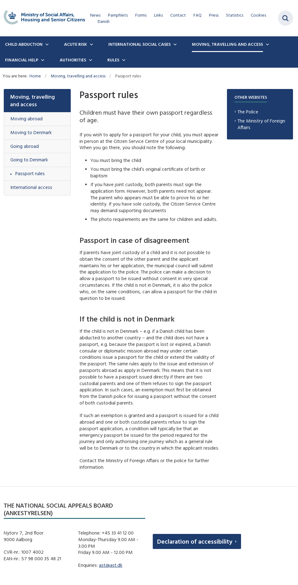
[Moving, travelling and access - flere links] (266, 44)
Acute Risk (75, 44)
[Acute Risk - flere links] (90, 44)
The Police (248, 112)
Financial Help (21, 60)
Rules (113, 60)
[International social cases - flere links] (174, 44)
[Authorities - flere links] (89, 60)
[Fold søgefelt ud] (285, 18)
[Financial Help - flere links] (41, 60)
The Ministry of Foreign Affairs (261, 124)
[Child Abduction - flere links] (46, 44)
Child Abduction (24, 44)
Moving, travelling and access (227, 44)
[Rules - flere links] (123, 60)
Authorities (72, 60)
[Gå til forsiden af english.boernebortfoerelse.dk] (42, 18)
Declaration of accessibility (194, 541)
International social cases (139, 44)
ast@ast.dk (110, 565)
